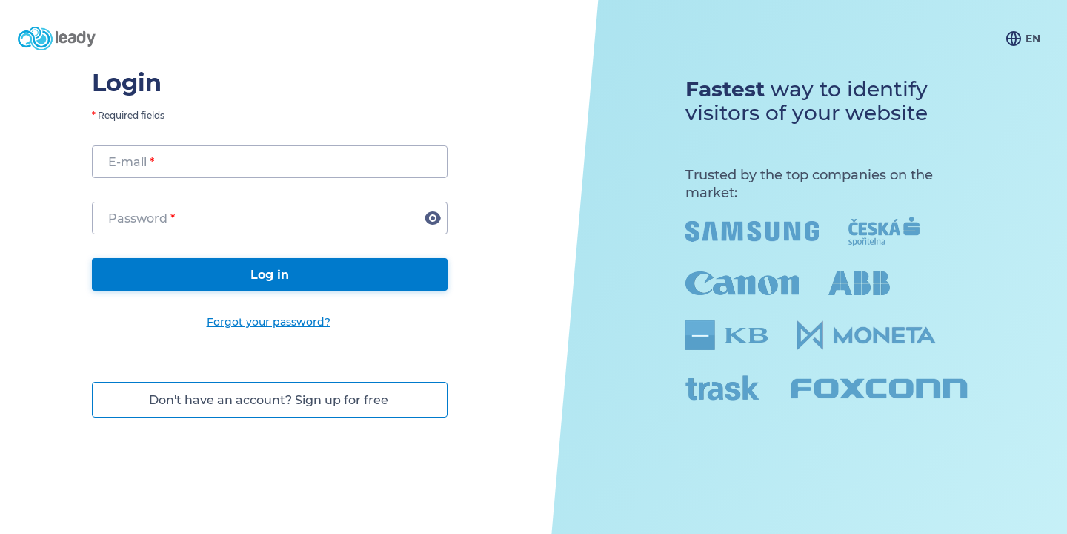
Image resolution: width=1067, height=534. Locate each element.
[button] (433, 218)
